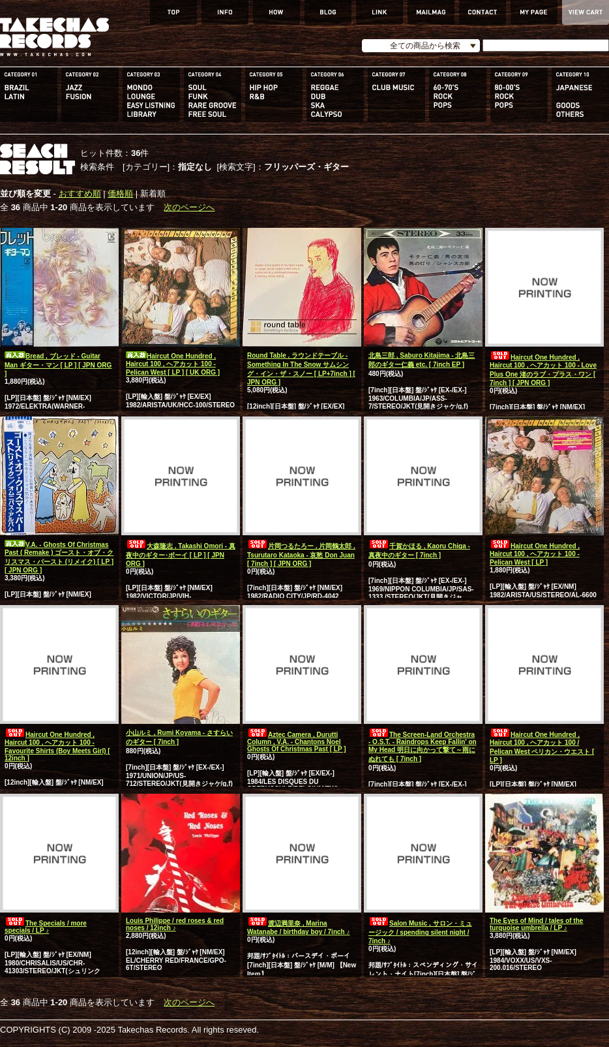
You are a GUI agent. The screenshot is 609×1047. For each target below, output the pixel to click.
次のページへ (189, 207)
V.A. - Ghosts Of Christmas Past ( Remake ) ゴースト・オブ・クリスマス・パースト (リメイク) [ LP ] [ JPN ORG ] (59, 557)
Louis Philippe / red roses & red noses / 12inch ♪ (175, 924)
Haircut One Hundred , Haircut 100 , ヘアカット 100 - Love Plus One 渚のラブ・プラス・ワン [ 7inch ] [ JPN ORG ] (543, 370)
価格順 (120, 193)
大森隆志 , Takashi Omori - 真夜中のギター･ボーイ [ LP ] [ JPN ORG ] (180, 554)
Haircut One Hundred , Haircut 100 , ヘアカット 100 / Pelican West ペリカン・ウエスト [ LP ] (542, 747)
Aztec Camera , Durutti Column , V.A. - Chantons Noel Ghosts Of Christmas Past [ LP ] (296, 742)
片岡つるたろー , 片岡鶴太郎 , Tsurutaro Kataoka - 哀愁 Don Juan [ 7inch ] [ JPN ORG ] (301, 554)
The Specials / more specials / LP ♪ (46, 927)
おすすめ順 (80, 193)
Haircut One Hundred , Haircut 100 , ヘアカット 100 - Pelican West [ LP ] (535, 554)
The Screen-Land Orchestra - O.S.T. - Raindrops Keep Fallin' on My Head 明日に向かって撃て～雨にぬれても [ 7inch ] (422, 746)
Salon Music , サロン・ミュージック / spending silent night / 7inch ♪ (420, 932)
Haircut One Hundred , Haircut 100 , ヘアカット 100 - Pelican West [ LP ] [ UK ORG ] (173, 364)
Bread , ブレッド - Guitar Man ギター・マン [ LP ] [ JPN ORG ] (58, 364)
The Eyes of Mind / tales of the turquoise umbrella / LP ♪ (536, 924)
